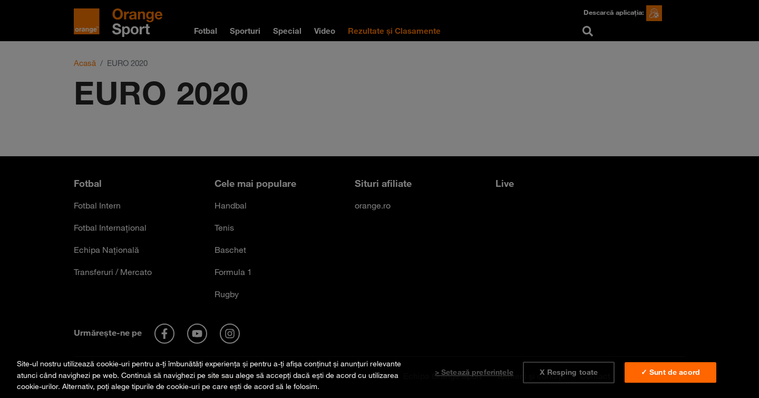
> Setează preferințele (474, 372)
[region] (379, 373)
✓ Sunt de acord (670, 372)
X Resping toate (569, 372)
